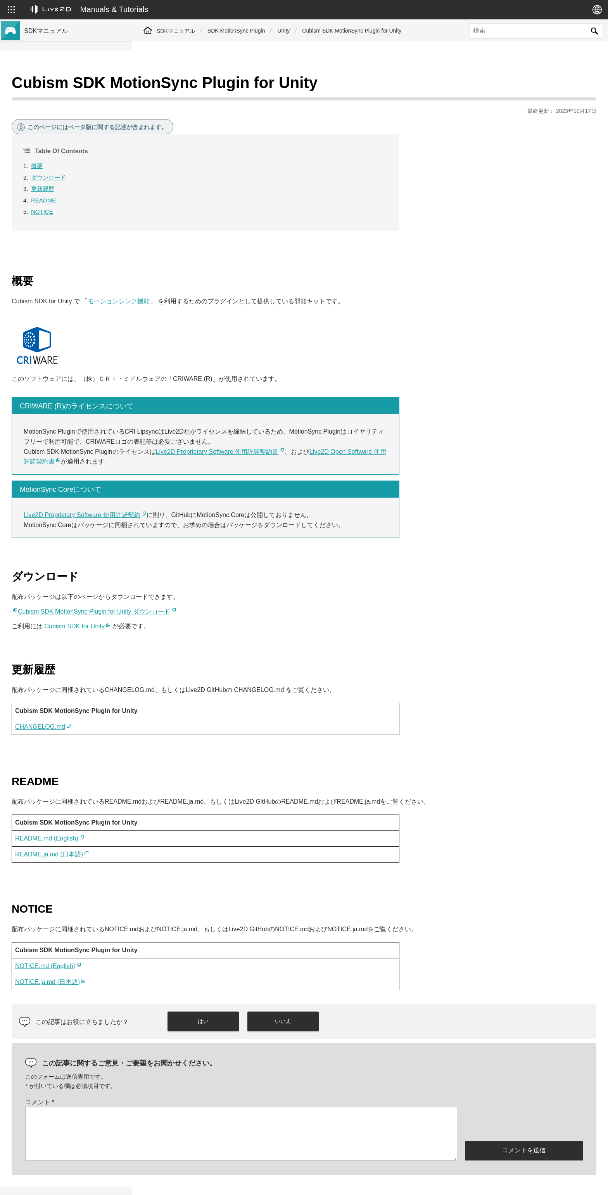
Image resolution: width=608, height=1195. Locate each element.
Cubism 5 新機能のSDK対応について (71, 110)
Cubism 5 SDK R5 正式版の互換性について (75, 151)
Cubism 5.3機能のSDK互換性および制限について (75, 172)
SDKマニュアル (176, 31)
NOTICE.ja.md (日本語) (179, 962)
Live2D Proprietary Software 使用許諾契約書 (349, 432)
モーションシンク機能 (250, 281)
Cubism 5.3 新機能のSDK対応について (73, 98)
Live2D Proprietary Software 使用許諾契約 (213, 495)
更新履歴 (174, 169)
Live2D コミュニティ (559, 1181)
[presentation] (524, 1104)
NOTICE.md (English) (177, 946)
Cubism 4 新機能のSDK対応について (71, 122)
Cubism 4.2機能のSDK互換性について (72, 201)
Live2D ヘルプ (498, 1181)
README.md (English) (178, 819)
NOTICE (174, 192)
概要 (168, 146)
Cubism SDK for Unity (206, 607)
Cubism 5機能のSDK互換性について (70, 188)
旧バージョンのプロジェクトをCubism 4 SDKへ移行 (75, 238)
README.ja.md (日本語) (181, 835)
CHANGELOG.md (172, 707)
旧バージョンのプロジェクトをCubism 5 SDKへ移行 (75, 217)
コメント (171, 1082)
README (175, 181)
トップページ (42, 85)
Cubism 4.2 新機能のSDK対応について (73, 135)
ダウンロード (180, 158)
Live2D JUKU (446, 1181)
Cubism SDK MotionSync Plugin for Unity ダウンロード (226, 592)
